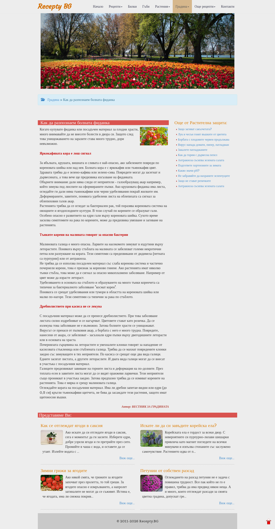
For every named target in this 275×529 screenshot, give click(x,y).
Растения (162, 6)
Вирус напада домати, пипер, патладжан (202, 144)
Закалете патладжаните (191, 150)
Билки (132, 6)
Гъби (146, 6)
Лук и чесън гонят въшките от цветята (201, 134)
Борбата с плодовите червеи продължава (202, 139)
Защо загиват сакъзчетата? (194, 129)
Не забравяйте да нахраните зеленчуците (203, 176)
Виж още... (127, 458)
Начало (98, 6)
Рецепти (115, 6)
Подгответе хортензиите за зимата (198, 165)
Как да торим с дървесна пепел (196, 155)
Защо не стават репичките (193, 181)
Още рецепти (205, 6)
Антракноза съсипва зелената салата (200, 160)
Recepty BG (54, 6)
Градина (182, 6)
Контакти (227, 6)
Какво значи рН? (187, 170)
